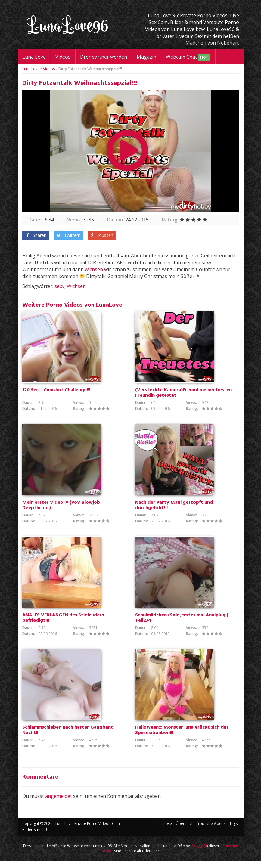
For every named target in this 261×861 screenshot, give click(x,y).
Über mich (185, 823)
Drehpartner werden (103, 57)
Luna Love (34, 57)
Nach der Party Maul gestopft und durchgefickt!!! (174, 505)
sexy (59, 286)
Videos (62, 57)
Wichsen (76, 286)
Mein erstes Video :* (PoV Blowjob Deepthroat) (61, 505)
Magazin (146, 57)
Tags (233, 823)
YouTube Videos (211, 823)
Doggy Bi (199, 845)
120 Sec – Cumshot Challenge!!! (56, 390)
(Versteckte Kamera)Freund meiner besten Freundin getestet (183, 392)
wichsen (94, 269)
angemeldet (58, 796)
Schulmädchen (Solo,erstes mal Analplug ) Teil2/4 (181, 617)
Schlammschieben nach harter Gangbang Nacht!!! (68, 730)
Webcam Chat (188, 57)
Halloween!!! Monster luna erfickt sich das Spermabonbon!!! (181, 730)
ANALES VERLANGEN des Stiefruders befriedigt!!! (63, 617)
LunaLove (164, 823)
